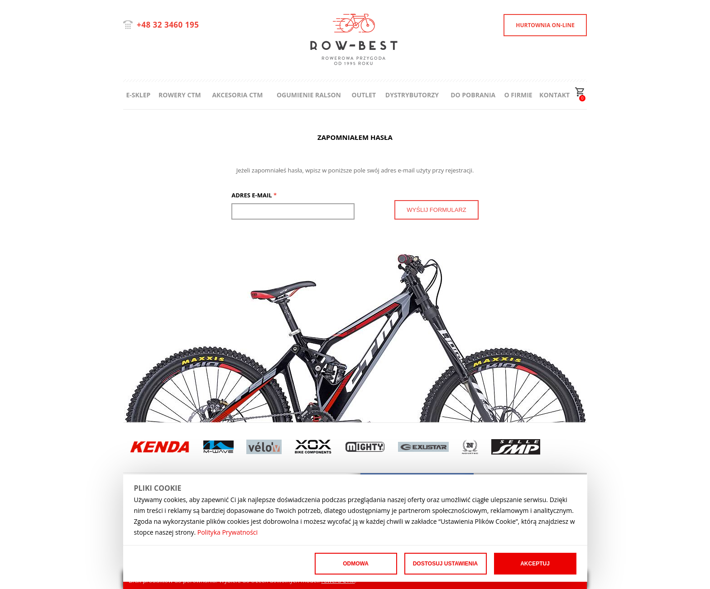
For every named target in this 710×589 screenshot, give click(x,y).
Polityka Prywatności (227, 532)
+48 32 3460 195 (168, 24)
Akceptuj (535, 563)
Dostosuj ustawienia (445, 563)
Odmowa (356, 563)
